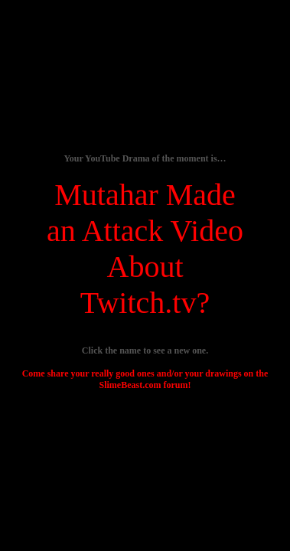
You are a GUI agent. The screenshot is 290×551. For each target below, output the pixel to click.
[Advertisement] (145, 399)
